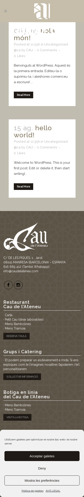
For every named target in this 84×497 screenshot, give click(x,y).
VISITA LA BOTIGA (17, 417)
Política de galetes (32, 490)
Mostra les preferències (42, 480)
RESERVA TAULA (16, 336)
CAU (29, 50)
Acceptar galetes (42, 456)
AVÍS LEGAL (53, 490)
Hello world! (33, 131)
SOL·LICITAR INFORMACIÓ (22, 376)
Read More (23, 95)
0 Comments (47, 50)
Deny (42, 468)
